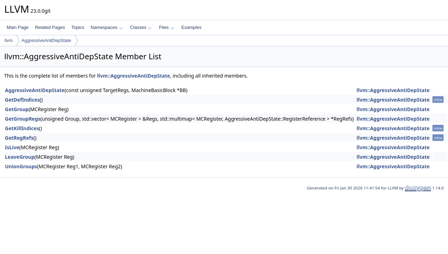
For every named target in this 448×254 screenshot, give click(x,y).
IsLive (12, 147)
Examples (191, 27)
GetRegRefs (19, 137)
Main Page (18, 27)
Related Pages (50, 27)
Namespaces (107, 27)
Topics (77, 27)
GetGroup (17, 109)
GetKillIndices (22, 128)
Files (166, 27)
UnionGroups (21, 166)
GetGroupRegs (23, 118)
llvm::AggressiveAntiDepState (133, 75)
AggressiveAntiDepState (46, 40)
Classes (141, 27)
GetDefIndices (22, 99)
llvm (9, 40)
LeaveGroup (20, 156)
